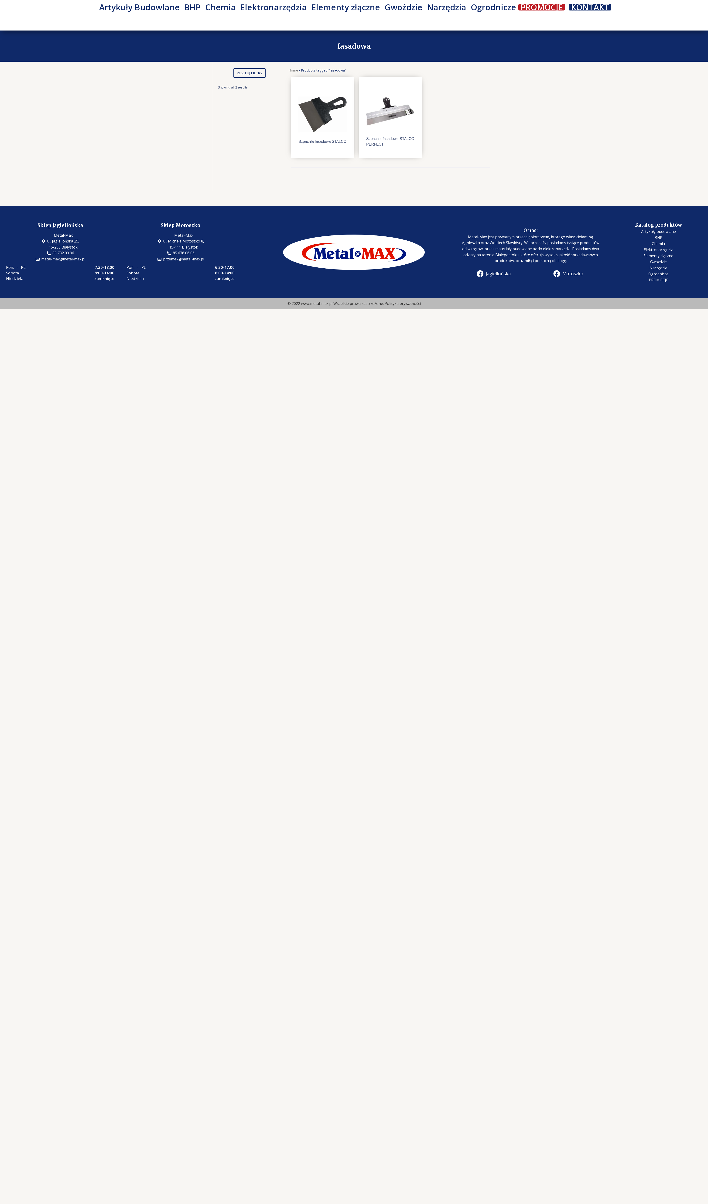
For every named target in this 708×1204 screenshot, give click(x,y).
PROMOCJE (542, 7)
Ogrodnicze (493, 7)
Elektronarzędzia (273, 7)
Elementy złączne (345, 7)
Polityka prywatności (403, 303)
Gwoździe (403, 7)
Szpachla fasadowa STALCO (322, 141)
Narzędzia (446, 7)
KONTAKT (590, 7)
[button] (249, 73)
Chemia (220, 7)
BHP (192, 7)
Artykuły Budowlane (139, 7)
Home (293, 70)
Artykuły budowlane (658, 231)
